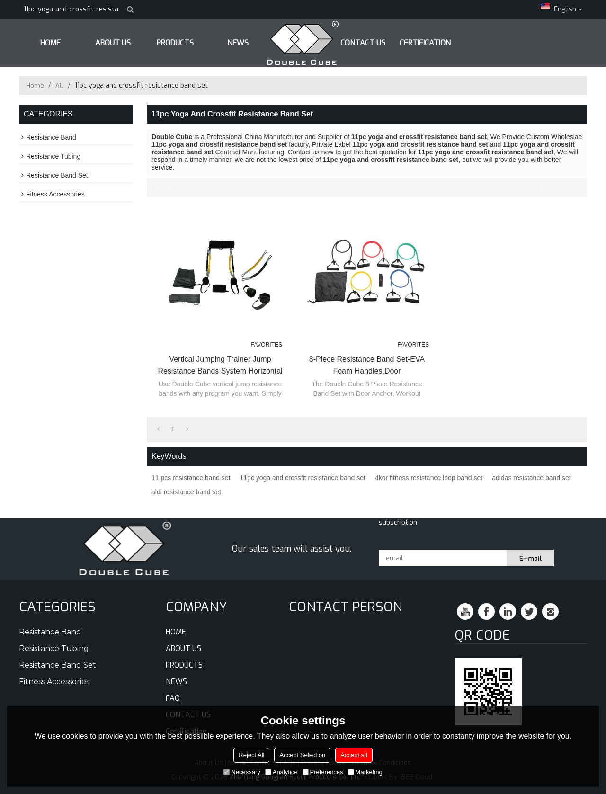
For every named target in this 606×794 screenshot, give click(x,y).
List (561, 187)
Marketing (365, 772)
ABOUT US (113, 43)
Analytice (281, 772)
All (59, 85)
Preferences (323, 772)
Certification (425, 43)
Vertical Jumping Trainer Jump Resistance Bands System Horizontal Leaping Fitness (220, 366)
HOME (50, 43)
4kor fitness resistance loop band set (428, 478)
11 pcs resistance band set (191, 478)
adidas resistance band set (531, 478)
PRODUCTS (175, 43)
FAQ (173, 698)
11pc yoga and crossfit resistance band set (302, 478)
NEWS (176, 682)
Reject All (251, 754)
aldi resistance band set (186, 492)
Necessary (241, 772)
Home (35, 85)
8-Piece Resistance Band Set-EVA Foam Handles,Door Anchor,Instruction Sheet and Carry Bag (367, 366)
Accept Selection (302, 754)
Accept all (353, 754)
